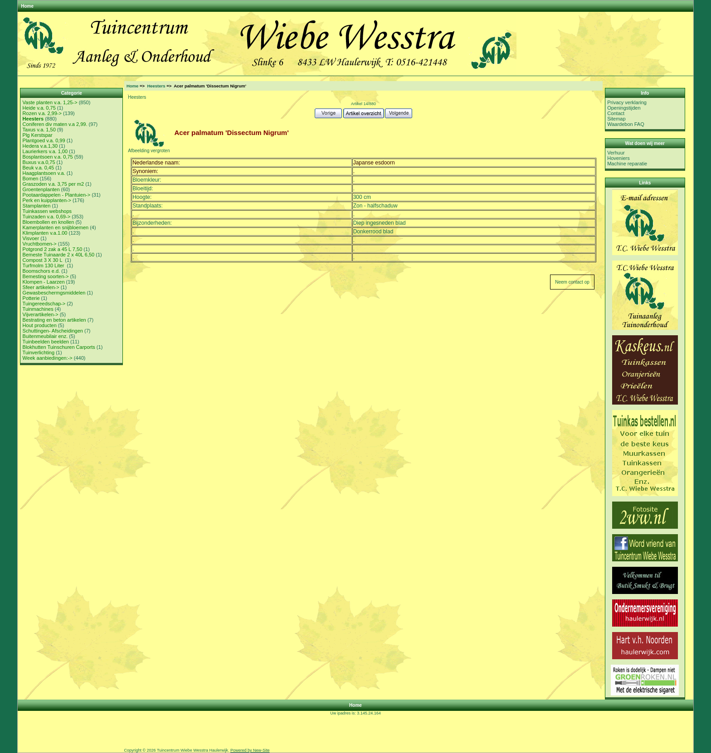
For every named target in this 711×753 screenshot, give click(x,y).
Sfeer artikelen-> (41, 287)
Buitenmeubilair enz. (45, 336)
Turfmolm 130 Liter (44, 265)
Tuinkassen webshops (47, 211)
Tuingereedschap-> (44, 303)
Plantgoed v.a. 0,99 (44, 140)
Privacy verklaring (627, 102)
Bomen (31, 178)
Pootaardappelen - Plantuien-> (57, 195)
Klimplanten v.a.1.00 (45, 233)
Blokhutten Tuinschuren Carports (59, 347)
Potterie (31, 298)
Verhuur (616, 152)
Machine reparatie (627, 163)
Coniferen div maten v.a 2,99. (55, 124)
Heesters (156, 85)
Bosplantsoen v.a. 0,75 (48, 156)
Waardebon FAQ (625, 124)
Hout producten (40, 325)
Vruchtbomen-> (40, 243)
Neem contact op (572, 282)
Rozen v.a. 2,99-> (42, 113)
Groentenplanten (41, 189)
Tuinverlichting (39, 352)
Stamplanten (37, 205)
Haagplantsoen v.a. (44, 173)
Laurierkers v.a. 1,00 (45, 151)
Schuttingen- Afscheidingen (53, 330)
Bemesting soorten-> (46, 276)
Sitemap (616, 118)
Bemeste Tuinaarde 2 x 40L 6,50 (59, 254)
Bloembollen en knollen (48, 222)
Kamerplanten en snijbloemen (56, 227)
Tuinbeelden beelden (46, 341)
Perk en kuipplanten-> (47, 200)
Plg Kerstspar (38, 135)
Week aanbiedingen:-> (48, 358)
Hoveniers (618, 158)
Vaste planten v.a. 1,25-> (50, 102)
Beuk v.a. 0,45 (38, 167)
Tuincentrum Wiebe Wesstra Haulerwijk (192, 750)
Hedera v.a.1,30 (40, 146)
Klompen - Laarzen (44, 282)
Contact (615, 113)
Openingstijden (623, 108)
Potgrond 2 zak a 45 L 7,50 (53, 249)
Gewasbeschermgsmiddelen (54, 292)
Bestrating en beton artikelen (54, 320)
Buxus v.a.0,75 (39, 162)
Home (27, 6)
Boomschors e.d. (41, 271)
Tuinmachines (38, 309)
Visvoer (31, 238)
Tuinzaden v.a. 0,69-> (46, 216)
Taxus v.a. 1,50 (39, 129)
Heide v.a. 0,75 (39, 108)
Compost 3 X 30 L (43, 260)
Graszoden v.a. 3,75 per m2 (53, 184)
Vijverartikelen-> (40, 314)
